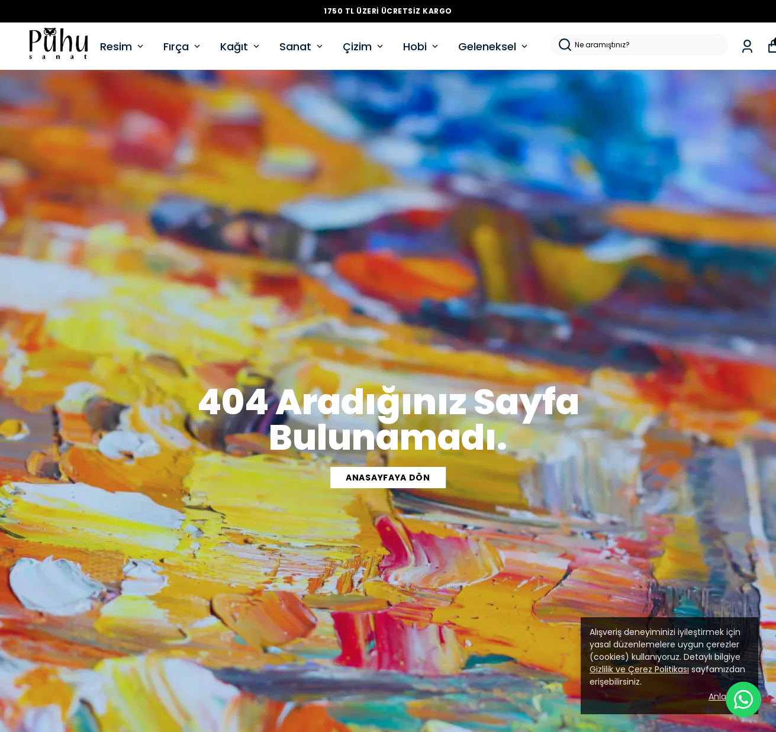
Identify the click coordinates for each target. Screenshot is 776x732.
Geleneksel (494, 46)
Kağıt (241, 46)
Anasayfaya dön (388, 477)
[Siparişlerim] (747, 46)
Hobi (421, 46)
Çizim (364, 46)
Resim (123, 46)
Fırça (182, 46)
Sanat (302, 46)
